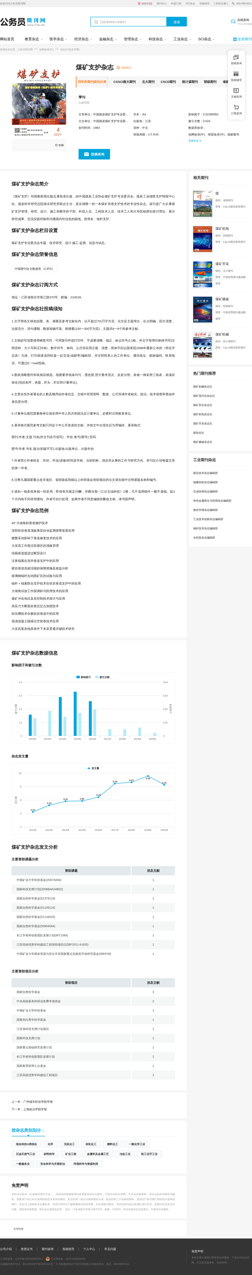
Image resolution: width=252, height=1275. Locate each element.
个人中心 (89, 1249)
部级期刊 (210, 82)
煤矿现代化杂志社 (204, 395)
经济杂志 (81, 39)
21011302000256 (75, 1258)
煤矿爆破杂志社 (202, 442)
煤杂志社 (198, 432)
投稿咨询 (97, 154)
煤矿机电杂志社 (202, 414)
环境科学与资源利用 (86, 1163)
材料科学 (49, 1154)
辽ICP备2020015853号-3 (29, 1258)
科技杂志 (156, 39)
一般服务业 (23, 1163)
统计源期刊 (190, 82)
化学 (50, 1144)
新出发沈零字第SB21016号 (38, 1264)
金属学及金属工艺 (98, 1154)
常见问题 (110, 1249)
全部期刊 (245, 39)
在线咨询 (244, 22)
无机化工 (69, 1144)
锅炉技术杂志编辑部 (205, 528)
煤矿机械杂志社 (202, 386)
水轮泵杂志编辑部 (204, 537)
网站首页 (7, 39)
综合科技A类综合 (26, 1144)
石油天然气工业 (25, 1154)
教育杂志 (32, 39)
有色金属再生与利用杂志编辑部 (212, 500)
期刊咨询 (48, 1249)
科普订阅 (176, 3)
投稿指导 (205, 3)
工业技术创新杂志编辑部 (208, 519)
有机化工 (90, 1144)
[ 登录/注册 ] (221, 3)
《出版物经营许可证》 (40, 1194)
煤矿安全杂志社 (202, 405)
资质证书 (27, 1249)
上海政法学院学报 (29, 1109)
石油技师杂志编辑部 (205, 491)
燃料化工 (112, 1144)
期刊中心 (162, 3)
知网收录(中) (46, 49)
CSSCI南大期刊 (124, 82)
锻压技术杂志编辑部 (205, 473)
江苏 (148, 121)
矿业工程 (70, 1154)
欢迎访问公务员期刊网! (13, 3)
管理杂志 (131, 39)
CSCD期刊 (168, 82)
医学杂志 (57, 39)
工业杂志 (180, 39)
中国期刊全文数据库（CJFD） (35, 268)
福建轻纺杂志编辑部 (205, 482)
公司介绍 (6, 1249)
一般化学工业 (137, 1144)
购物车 (147, 3)
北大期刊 (148, 82)
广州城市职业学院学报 (32, 1101)
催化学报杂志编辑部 (205, 510)
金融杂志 (106, 39)
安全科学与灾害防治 (52, 1163)
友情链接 (18, 1228)
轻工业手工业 (149, 1154)
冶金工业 (124, 1154)
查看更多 (194, 140)
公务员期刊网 (25, 49)
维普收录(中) (216, 134)
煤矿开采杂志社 (202, 423)
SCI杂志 (190, 3)
